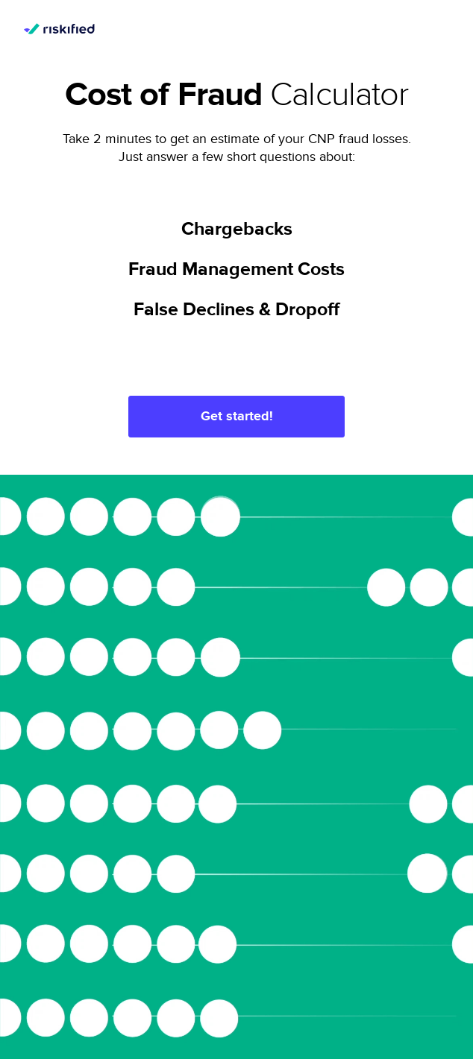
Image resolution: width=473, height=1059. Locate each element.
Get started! (237, 416)
